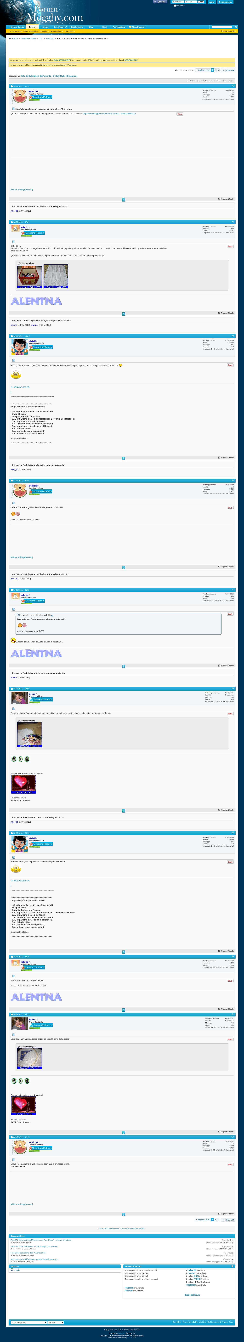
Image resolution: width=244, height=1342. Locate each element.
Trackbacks (191, 1285)
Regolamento (76, 27)
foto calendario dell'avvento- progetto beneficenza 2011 (34, 1259)
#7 (233, 833)
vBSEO (129, 1338)
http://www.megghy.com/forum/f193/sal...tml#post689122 (109, 113)
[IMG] (196, 1276)
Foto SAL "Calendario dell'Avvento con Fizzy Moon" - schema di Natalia (41, 1240)
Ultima (230, 70)
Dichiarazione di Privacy (218, 1322)
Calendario (33, 31)
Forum (32, 27)
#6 (233, 688)
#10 (232, 1137)
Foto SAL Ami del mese (109, 1228)
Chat (104, 27)
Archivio (202, 1322)
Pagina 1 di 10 (204, 70)
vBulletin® (121, 1333)
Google (17, 1270)
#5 (233, 589)
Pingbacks (129, 1288)
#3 (233, 336)
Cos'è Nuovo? (60, 27)
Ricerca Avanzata (228, 31)
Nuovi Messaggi (16, 31)
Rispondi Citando (226, 199)
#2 (233, 222)
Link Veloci (69, 31)
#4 (233, 480)
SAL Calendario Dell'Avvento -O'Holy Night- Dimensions (34, 1246)
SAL (41, 38)
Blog (91, 27)
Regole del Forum (192, 1295)
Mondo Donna (17, 27)
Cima (231, 1322)
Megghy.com (136, 27)
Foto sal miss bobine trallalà (132, 1228)
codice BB (192, 1270)
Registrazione (225, 2)
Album (45, 27)
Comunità (43, 31)
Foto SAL (50, 38)
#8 (233, 956)
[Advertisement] (68, 47)
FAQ (26, 31)
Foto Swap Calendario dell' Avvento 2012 (28, 1253)
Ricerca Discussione (224, 81)
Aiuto (211, 2)
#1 (233, 86)
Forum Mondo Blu (190, 1322)
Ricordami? (179, 6)
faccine (192, 1273)
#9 (233, 1014)
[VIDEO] (197, 1279)
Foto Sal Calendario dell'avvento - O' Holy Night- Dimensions (49, 76)
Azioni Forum (56, 31)
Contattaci (177, 1322)
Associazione (119, 27)
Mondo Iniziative (28, 38)
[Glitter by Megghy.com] (22, 189)
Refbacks (129, 1290)
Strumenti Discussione (205, 81)
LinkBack (190, 81)
